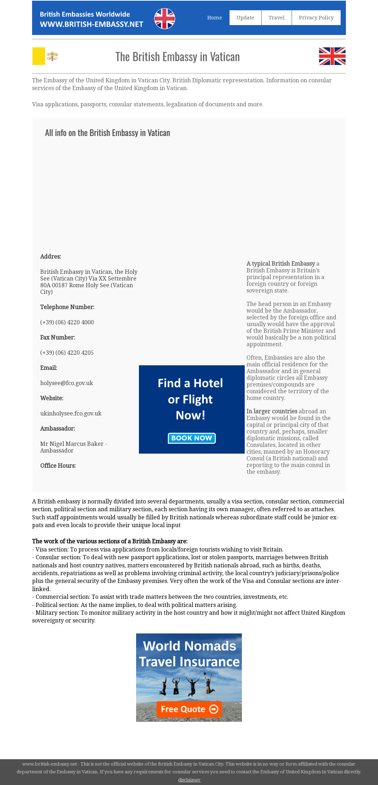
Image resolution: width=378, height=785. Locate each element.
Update (245, 17)
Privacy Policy (316, 17)
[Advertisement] (189, 191)
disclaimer (189, 780)
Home (214, 17)
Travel (277, 17)
